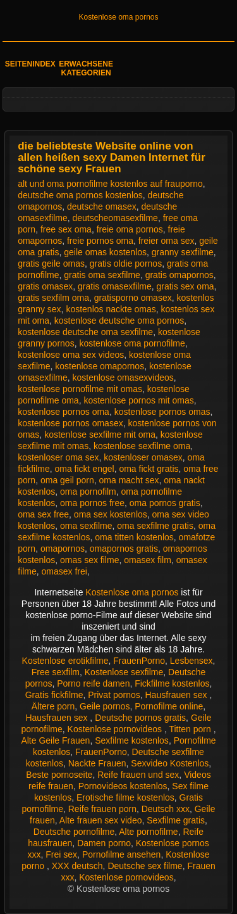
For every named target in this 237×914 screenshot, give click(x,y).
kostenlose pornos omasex (70, 423)
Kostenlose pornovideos (116, 729)
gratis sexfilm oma (53, 298)
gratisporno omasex (133, 298)
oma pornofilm (88, 491)
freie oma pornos (130, 229)
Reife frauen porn (102, 809)
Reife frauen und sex (138, 775)
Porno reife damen (93, 683)
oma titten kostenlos (134, 537)
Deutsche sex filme (144, 866)
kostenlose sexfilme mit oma (99, 434)
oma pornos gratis (165, 503)
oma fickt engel (84, 469)
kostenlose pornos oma (63, 412)
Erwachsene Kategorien (86, 68)
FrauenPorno (139, 661)
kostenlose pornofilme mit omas (80, 389)
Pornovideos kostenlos (122, 786)
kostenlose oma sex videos (71, 355)
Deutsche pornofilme (73, 832)
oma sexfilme (86, 526)
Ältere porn (53, 706)
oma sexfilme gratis (155, 526)
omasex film (147, 560)
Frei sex (61, 854)
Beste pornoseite (59, 775)
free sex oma (66, 229)
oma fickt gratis (148, 469)
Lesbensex (191, 661)
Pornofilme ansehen (121, 854)
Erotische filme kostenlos (125, 797)
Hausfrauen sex (177, 695)
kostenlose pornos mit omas (138, 400)
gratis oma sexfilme (102, 275)
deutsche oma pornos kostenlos (80, 195)
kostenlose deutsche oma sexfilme (85, 332)
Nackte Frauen (97, 763)
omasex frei (64, 571)
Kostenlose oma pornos (118, 17)
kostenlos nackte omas (110, 309)
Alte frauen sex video (100, 820)
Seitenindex (30, 64)
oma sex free (43, 514)
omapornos (62, 548)
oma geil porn (67, 480)
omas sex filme (89, 560)
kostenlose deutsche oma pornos (119, 320)
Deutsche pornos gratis (140, 718)
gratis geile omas (51, 263)
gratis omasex (45, 286)
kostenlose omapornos (99, 366)
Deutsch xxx (166, 809)
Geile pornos (105, 706)
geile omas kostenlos (105, 252)
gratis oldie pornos (126, 263)
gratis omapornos (179, 275)
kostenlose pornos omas (162, 412)
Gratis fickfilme (54, 695)
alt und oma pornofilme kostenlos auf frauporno (110, 184)
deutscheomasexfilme (115, 218)
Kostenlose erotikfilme (65, 661)
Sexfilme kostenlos (132, 740)
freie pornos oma (100, 241)
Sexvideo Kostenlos (170, 763)
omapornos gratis (124, 548)
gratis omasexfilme (115, 286)
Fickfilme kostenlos (172, 683)
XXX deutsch (77, 866)
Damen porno (104, 843)
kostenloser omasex (143, 457)
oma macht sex (129, 480)
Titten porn (191, 729)
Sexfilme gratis (176, 820)
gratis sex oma (185, 286)
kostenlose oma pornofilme (132, 343)
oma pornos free (92, 503)
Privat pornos (114, 695)
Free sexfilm (56, 672)
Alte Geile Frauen (55, 740)
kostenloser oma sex (58, 457)
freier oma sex (166, 241)
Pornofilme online (169, 706)
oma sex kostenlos (110, 514)
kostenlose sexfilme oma (142, 446)
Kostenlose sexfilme (124, 672)
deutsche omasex (102, 206)
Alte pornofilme (148, 832)
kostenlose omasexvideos (123, 377)
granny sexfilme (183, 252)
